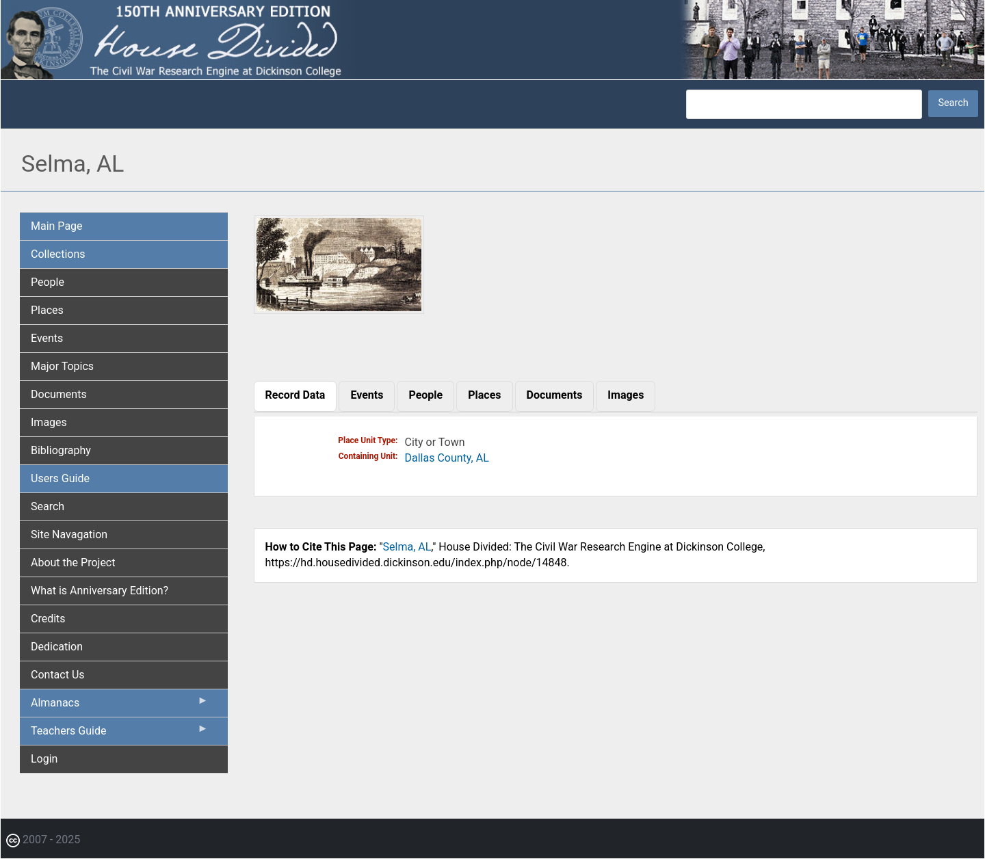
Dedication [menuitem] (57, 646)
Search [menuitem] (47, 506)
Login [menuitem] (44, 758)
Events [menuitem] (47, 338)
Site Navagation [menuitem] (69, 534)
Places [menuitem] (47, 310)
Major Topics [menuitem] (62, 366)
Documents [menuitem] (59, 394)
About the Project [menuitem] (73, 562)
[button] (339, 308)
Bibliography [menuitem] (61, 450)
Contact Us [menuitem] (58, 674)
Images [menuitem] (49, 422)
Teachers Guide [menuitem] (120, 734)
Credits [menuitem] (48, 618)
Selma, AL (407, 546)
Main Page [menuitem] (57, 226)
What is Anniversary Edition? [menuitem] (99, 590)
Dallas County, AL (447, 457)
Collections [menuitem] (58, 254)
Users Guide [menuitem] (60, 478)
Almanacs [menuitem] (120, 706)
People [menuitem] (47, 282)
